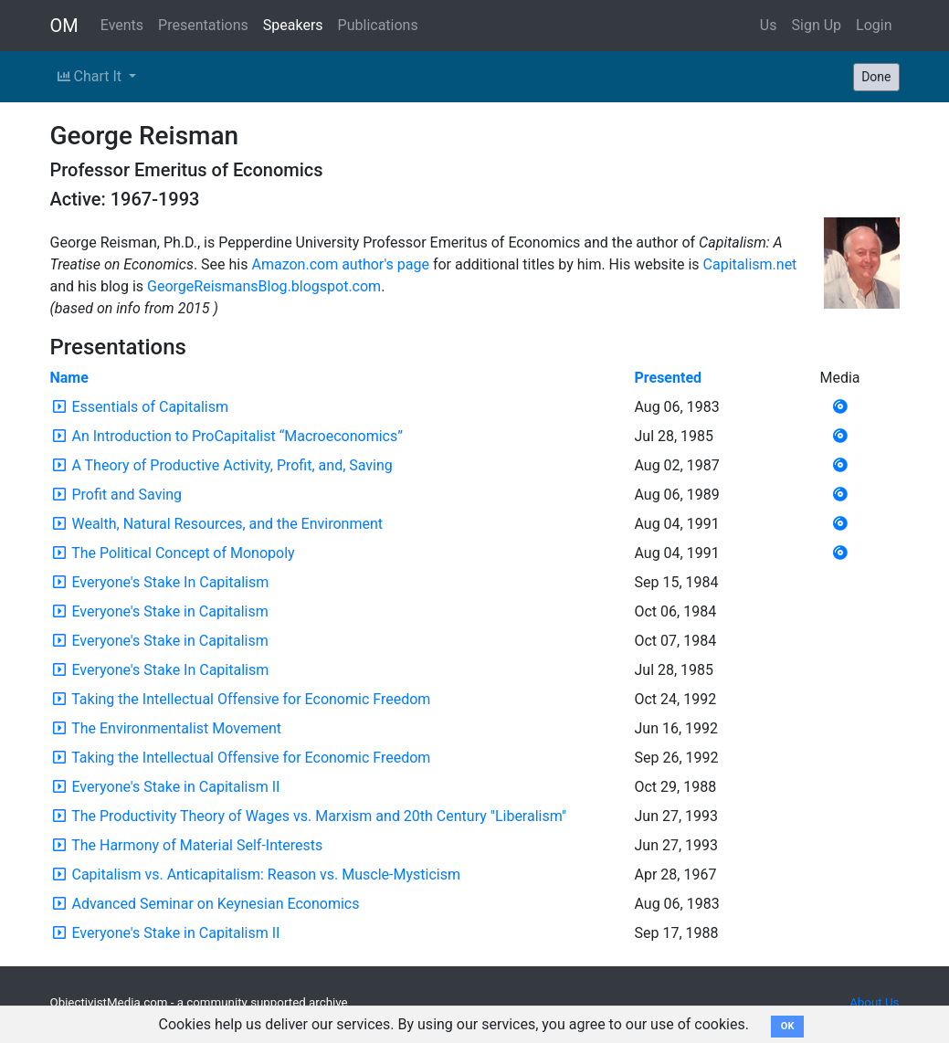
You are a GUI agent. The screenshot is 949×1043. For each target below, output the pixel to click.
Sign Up (817, 25)
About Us (874, 1002)
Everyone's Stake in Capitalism (169, 611)
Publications (378, 25)
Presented (667, 377)
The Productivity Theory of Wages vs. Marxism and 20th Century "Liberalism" (318, 816)
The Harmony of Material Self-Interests (196, 845)
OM (64, 26)
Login (873, 25)
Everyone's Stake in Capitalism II (175, 786)
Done (876, 76)
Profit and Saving (126, 494)
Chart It (91, 76)
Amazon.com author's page (339, 264)
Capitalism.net (750, 264)
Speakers (293, 25)
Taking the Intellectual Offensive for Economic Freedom (250, 699)
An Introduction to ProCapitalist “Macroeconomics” (236, 436)
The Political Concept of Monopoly (182, 553)
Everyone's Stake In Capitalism (170, 582)
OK (788, 1026)
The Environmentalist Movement (176, 728)
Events (121, 25)
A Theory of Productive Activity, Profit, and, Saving (231, 465)
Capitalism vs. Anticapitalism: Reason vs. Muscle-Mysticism (265, 874)
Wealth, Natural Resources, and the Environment (227, 523)
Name (69, 377)
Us (768, 25)
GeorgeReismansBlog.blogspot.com (264, 286)
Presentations (203, 25)
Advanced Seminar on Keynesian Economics (215, 903)
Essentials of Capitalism (149, 407)
